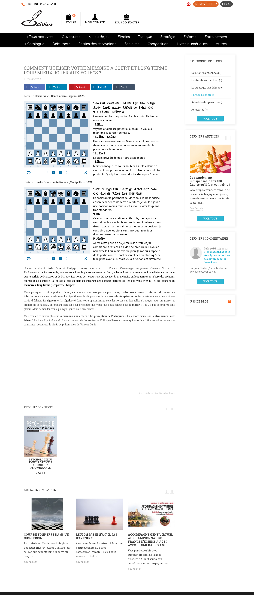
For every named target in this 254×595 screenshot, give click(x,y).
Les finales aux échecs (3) (206, 80)
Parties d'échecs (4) (203, 94)
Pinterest (80, 87)
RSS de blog (210, 301)
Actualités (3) (199, 109)
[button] (222, 43)
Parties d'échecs (165, 393)
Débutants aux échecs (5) (206, 73)
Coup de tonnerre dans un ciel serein (46, 536)
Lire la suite (30, 561)
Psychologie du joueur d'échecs (61, 320)
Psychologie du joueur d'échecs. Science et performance (40, 463)
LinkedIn (102, 87)
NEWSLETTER (206, 4)
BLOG (226, 4)
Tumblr (124, 87)
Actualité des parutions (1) (207, 102)
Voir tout (210, 118)
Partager (35, 87)
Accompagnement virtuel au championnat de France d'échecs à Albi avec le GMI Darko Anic (150, 540)
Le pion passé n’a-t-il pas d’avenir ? (96, 536)
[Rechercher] (109, 18)
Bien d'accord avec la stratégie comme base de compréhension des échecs (217, 257)
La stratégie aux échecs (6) (207, 87)
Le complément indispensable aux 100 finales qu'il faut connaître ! (210, 181)
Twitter (57, 87)
